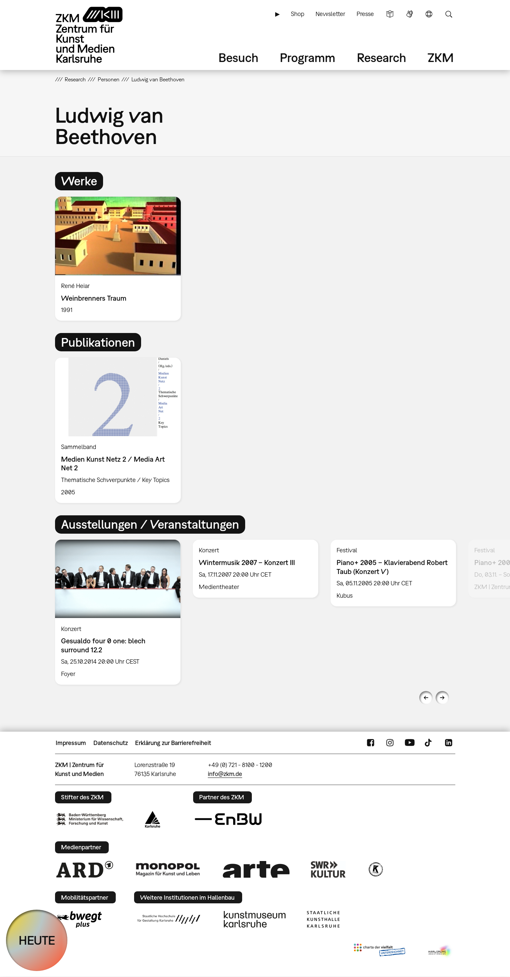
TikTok (429, 743)
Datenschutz (110, 742)
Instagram (390, 743)
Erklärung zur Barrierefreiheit (173, 742)
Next (442, 697)
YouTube (409, 743)
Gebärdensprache (409, 14)
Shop (297, 13)
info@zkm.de (225, 773)
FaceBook (370, 743)
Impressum (71, 742)
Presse (365, 13)
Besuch (238, 57)
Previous (426, 697)
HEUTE (37, 940)
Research (381, 57)
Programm (307, 57)
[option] (121, 259)
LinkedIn (448, 743)
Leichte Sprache (390, 14)
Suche (448, 14)
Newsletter (330, 13)
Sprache (429, 14)
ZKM (441, 57)
